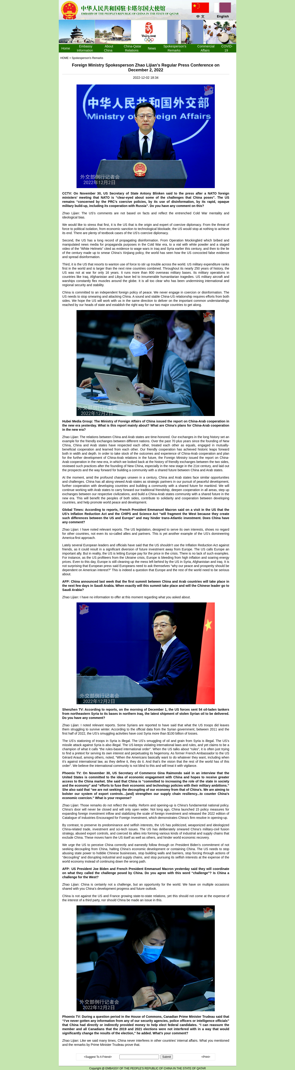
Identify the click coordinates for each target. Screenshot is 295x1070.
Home (65, 48)
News (152, 48)
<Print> (205, 1056)
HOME (64, 58)
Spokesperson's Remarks (87, 58)
